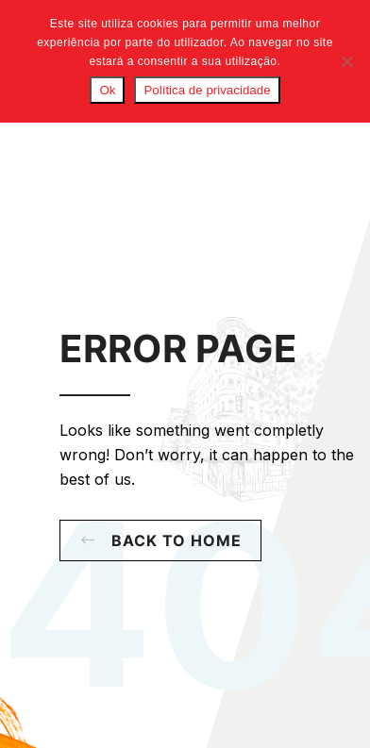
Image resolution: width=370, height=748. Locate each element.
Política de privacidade (206, 90)
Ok (107, 90)
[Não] (346, 61)
